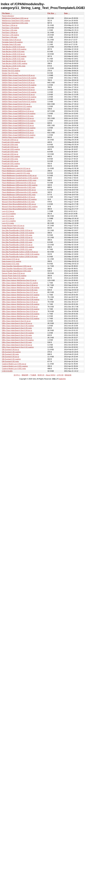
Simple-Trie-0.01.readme (11, 71)
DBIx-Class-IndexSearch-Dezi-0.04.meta (17, 335)
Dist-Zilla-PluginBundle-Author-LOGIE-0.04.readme (20, 254)
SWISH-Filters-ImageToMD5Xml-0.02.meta (17, 130)
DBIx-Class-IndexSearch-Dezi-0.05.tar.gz (17, 323)
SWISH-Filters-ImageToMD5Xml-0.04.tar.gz (18, 111)
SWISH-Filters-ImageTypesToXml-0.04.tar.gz (18, 82)
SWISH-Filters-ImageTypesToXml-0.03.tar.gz (18, 90)
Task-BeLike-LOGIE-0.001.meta (13, 66)
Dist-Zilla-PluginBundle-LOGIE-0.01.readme (18, 247)
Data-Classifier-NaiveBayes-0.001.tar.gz (16, 266)
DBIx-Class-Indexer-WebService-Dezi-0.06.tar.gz (20, 297)
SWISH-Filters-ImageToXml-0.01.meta (16, 109)
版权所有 (62, 379)
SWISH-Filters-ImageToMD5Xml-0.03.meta (17, 123)
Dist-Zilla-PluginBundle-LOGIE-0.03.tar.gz (17, 230)
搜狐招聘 (25, 375)
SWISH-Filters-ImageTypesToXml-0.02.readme (19, 97)
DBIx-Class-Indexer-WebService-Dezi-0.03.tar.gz (20, 311)
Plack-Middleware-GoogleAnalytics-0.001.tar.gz (19, 175)
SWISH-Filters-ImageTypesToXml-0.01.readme (19, 101)
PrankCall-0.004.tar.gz (10, 140)
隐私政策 (68, 375)
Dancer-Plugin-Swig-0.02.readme (14, 276)
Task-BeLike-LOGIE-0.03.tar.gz (13, 47)
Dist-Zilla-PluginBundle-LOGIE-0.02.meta (17, 242)
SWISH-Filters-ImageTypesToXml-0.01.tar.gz (18, 99)
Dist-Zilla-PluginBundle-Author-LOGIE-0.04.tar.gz (20, 252)
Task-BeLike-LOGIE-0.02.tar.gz (13, 54)
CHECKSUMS (7, 371)
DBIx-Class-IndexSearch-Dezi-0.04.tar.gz (17, 330)
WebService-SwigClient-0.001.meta (15, 23)
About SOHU (50, 375)
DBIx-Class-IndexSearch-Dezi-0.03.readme (18, 340)
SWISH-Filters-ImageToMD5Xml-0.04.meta (17, 116)
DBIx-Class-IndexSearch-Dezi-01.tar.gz (16, 321)
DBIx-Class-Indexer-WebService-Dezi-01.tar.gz (19, 280)
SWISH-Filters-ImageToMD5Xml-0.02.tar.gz (18, 125)
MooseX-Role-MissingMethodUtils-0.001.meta (19, 209)
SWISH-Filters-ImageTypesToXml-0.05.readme (19, 78)
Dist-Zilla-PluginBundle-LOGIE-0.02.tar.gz (17, 237)
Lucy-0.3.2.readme (9, 214)
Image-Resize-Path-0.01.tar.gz (13, 225)
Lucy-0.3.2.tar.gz (8, 211)
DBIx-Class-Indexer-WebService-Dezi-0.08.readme (20, 287)
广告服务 (33, 375)
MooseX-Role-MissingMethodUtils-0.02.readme (19, 199)
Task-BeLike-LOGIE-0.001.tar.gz (14, 61)
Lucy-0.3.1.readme (9, 221)
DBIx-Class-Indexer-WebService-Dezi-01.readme (20, 283)
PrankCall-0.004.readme (11, 142)
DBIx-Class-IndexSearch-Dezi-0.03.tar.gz (17, 338)
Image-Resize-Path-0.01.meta (13, 228)
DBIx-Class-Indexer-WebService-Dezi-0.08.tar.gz (20, 285)
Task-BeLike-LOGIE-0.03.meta (13, 51)
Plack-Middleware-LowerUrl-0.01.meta (16, 173)
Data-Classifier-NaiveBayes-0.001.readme (17, 268)
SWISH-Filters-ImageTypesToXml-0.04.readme (19, 85)
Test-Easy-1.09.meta (9, 30)
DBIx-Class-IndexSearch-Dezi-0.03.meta (17, 342)
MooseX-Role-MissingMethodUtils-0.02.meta (18, 202)
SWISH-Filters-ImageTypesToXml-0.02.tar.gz (18, 94)
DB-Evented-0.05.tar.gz (10, 357)
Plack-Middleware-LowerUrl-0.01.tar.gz (16, 168)
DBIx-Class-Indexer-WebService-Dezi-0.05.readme (20, 304)
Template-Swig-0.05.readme (12, 42)
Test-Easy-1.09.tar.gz (9, 25)
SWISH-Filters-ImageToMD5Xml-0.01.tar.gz (18, 133)
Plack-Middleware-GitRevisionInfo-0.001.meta (18, 195)
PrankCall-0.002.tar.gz (10, 154)
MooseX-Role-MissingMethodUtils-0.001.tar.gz (19, 204)
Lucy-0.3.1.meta (8, 223)
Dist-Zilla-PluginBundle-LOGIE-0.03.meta (17, 235)
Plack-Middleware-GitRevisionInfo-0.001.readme (19, 192)
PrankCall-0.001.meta (10, 166)
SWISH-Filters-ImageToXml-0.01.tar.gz (16, 104)
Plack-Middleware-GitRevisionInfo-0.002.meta (18, 187)
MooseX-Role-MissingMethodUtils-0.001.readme (20, 206)
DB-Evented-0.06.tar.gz (10, 349)
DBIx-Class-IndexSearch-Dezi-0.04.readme (18, 333)
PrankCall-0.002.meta (10, 159)
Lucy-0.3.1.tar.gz (8, 218)
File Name (6, 13)
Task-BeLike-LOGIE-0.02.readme (14, 56)
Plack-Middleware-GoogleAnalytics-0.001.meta (19, 180)
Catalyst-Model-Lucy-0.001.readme (15, 366)
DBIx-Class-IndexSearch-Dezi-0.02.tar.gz (17, 345)
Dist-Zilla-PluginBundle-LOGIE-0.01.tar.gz (17, 245)
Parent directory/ (8, 16)
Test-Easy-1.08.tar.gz (9, 32)
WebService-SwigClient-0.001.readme (16, 20)
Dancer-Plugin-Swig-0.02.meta (13, 278)
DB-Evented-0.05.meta (10, 361)
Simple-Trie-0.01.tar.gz (10, 68)
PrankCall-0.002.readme (11, 156)
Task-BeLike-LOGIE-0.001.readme (14, 63)
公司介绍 (60, 375)
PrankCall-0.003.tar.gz (10, 147)
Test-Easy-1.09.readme (10, 28)
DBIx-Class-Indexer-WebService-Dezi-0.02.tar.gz (20, 316)
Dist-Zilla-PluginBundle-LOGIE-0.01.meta (17, 249)
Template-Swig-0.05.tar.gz (11, 40)
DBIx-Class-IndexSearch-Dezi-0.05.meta (17, 328)
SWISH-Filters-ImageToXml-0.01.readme (17, 106)
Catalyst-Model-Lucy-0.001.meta (14, 368)
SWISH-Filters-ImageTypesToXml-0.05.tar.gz (18, 75)
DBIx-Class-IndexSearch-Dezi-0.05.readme (18, 326)
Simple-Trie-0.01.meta (10, 73)
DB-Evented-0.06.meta (10, 354)
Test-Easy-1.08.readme (10, 35)
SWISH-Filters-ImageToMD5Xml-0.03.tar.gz (18, 118)
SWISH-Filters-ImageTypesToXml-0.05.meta (18, 80)
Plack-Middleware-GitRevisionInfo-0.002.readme (19, 185)
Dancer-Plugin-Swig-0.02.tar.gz (13, 273)
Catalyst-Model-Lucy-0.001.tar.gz (14, 364)
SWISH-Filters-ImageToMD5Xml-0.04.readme (18, 113)
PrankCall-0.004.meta (10, 144)
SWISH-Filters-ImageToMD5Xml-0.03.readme (18, 121)
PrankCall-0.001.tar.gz (10, 161)
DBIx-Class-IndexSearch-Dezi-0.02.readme (18, 347)
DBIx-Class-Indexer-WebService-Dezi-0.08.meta (19, 290)
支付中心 (17, 375)
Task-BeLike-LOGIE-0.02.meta (13, 59)
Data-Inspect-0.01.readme (11, 261)
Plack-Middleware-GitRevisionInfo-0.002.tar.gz (19, 183)
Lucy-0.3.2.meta (8, 216)
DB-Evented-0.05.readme (11, 359)
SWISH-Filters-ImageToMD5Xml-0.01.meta (17, 137)
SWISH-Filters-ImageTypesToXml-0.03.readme (19, 92)
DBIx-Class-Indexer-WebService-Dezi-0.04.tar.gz (20, 307)
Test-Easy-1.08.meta (9, 37)
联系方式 (41, 375)
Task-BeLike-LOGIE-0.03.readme (14, 49)
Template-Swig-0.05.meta (11, 44)
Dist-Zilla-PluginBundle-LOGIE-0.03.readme (18, 233)
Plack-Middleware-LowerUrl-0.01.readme (17, 171)
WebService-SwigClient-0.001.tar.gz (15, 18)
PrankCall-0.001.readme (11, 163)
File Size (50, 13)
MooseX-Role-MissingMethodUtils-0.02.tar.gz (18, 197)
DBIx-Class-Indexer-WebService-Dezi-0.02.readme (20, 318)
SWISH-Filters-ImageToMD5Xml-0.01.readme (18, 135)
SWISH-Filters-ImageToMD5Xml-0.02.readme (18, 128)
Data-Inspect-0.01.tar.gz (11, 259)
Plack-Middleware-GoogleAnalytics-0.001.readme (20, 178)
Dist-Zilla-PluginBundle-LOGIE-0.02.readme (18, 240)
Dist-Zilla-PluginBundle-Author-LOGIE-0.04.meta (20, 257)
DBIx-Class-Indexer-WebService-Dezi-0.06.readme (20, 299)
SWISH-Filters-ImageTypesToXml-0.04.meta (18, 87)
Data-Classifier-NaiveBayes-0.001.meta (16, 271)
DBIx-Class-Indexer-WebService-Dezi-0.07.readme (20, 295)
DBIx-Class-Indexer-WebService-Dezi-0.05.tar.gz (20, 302)
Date (66, 13)
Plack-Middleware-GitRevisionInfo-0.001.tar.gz (19, 190)
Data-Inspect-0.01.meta (10, 264)
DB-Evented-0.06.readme (11, 352)
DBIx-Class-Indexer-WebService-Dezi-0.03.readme (20, 314)
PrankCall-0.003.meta (10, 152)
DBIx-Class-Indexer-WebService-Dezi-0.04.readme (20, 309)
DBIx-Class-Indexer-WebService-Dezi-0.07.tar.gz (20, 292)
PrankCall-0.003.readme (11, 149)
